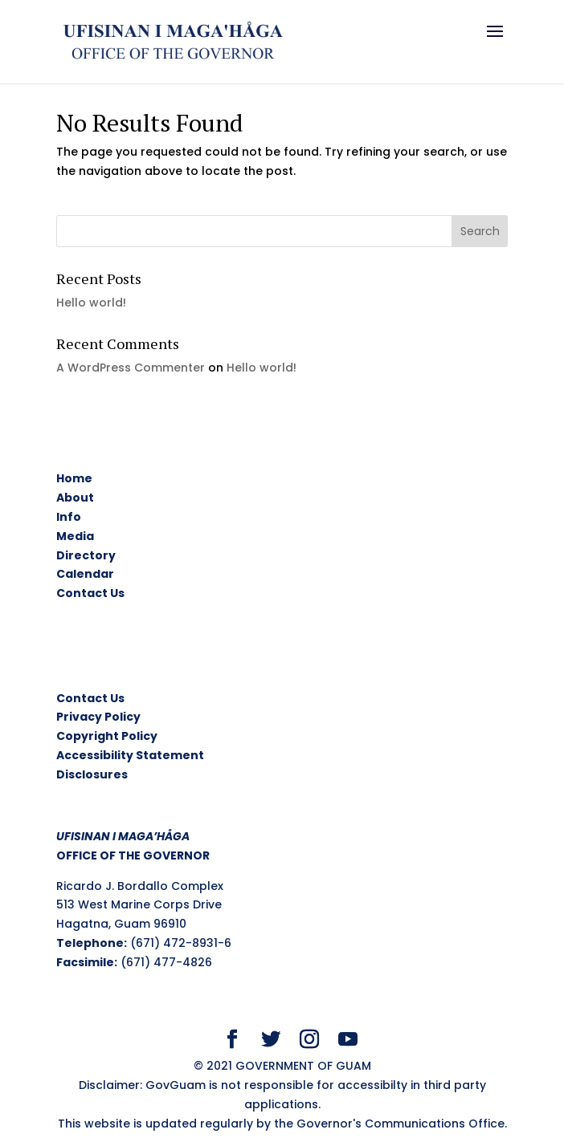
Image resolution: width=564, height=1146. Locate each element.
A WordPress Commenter (130, 368)
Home (74, 478)
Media (75, 536)
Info (68, 517)
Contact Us (90, 593)
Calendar (85, 574)
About (75, 498)
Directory (86, 555)
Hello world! (91, 303)
